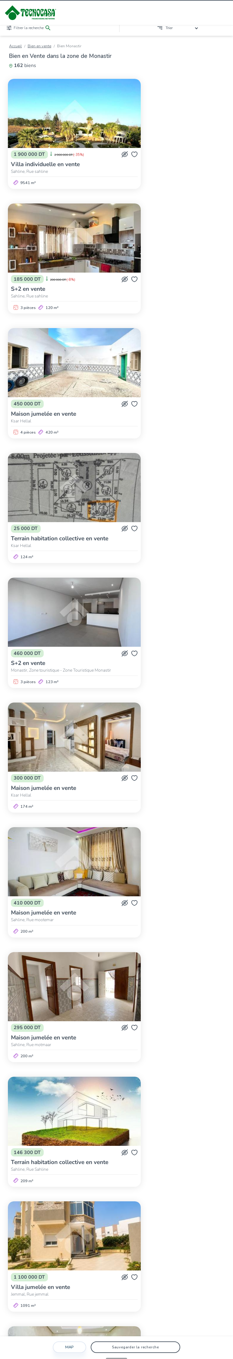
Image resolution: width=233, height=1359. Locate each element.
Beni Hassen (102, 1136)
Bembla (79, 1136)
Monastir (28, 1142)
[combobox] (182, 28)
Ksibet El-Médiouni (181, 1136)
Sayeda (158, 1142)
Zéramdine (29, 1147)
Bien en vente (39, 46)
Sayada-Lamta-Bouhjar (125, 1142)
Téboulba (179, 1142)
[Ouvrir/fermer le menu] (224, 13)
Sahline (74, 1142)
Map (69, 1347)
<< (57, 1103)
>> (175, 1103)
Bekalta (59, 1136)
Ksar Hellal (148, 1136)
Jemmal (126, 1136)
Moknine (210, 1136)
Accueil (15, 46)
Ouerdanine (52, 1142)
